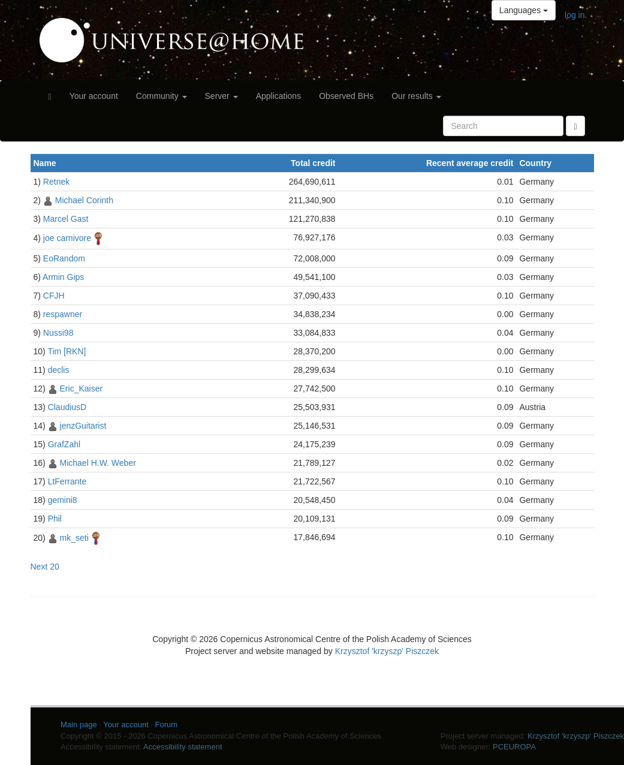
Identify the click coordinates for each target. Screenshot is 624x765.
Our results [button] (416, 96)
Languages (523, 10)
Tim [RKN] (66, 351)
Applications (279, 96)
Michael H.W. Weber (98, 463)
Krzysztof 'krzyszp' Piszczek (387, 651)
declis (59, 370)
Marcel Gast (65, 219)
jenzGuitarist (83, 425)
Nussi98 (58, 333)
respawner (62, 314)
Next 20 (45, 566)
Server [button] (221, 96)
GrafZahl (64, 444)
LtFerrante (67, 481)
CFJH (54, 295)
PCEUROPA (514, 746)
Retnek (56, 181)
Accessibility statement (182, 746)
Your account (94, 96)
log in (574, 15)
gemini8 (62, 500)
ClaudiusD (67, 407)
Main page (79, 724)
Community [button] (161, 96)
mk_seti (74, 538)
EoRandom (64, 258)
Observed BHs (346, 96)
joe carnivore (67, 238)
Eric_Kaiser (81, 388)
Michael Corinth (84, 200)
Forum (166, 724)
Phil (55, 518)
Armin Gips (63, 277)
